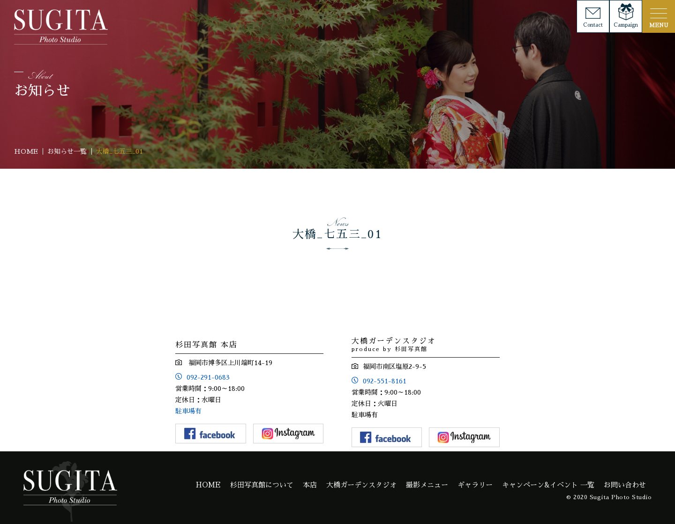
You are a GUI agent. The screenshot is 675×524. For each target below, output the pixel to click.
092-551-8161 (384, 381)
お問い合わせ (625, 484)
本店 (310, 484)
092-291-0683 (208, 377)
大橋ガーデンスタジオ (361, 484)
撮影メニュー (427, 484)
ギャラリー (475, 484)
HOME (208, 484)
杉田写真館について (261, 484)
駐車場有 (188, 411)
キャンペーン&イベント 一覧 (548, 484)
